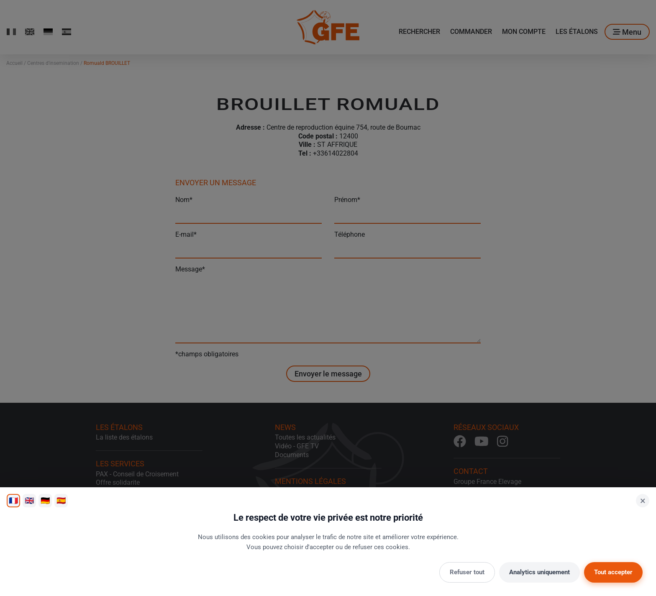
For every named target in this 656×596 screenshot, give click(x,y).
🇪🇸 (61, 500)
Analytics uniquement (539, 572)
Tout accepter (613, 572)
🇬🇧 (29, 500)
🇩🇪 (45, 500)
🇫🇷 (13, 500)
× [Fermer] (643, 500)
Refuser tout (467, 572)
